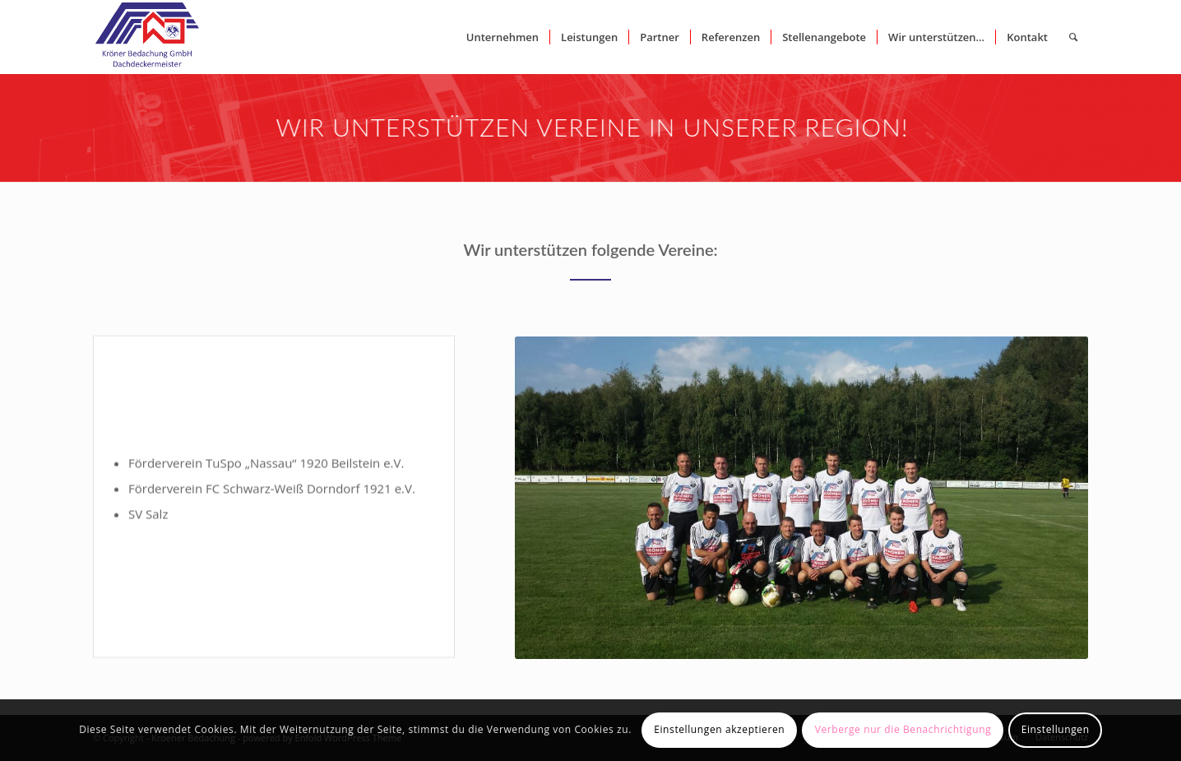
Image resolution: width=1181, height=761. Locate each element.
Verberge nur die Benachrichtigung (903, 729)
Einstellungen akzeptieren (719, 729)
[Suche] (1073, 37)
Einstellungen (1055, 729)
